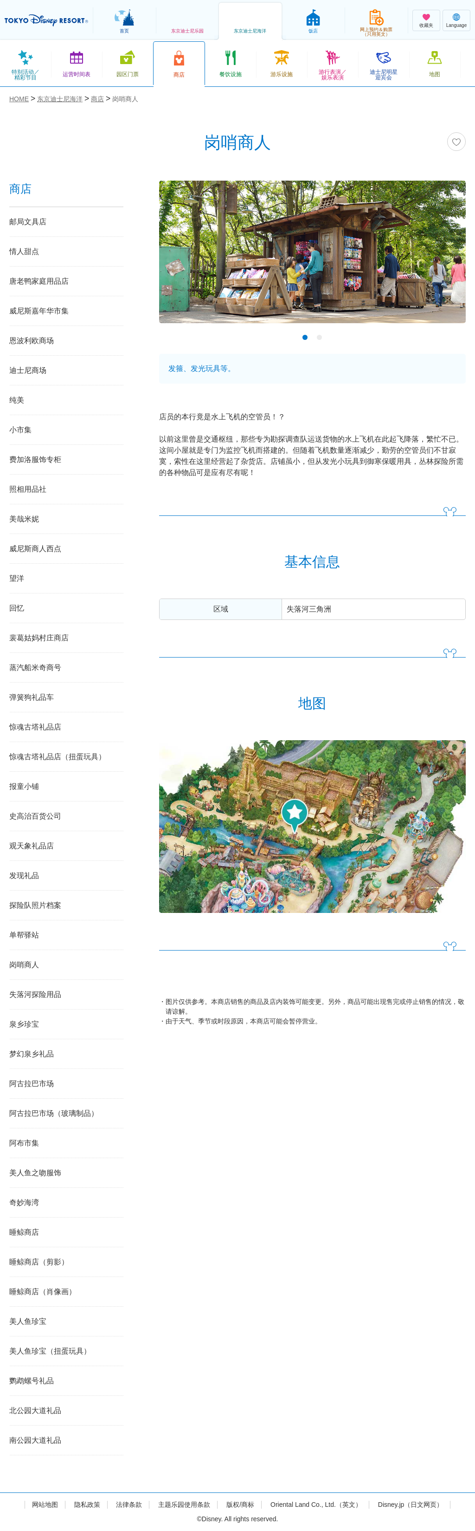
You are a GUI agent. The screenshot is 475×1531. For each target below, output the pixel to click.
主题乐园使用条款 (184, 1504)
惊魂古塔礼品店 (35, 727)
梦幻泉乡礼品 (31, 1054)
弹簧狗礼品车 (31, 697)
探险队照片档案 (35, 905)
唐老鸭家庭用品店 (39, 281)
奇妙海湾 (24, 1202)
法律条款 (129, 1504)
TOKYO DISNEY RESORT (46, 20)
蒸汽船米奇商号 (35, 667)
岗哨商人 (24, 965)
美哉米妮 (24, 519)
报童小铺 (24, 786)
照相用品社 (27, 489)
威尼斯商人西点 (35, 549)
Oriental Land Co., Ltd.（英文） (316, 1504)
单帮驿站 (24, 935)
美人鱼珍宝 (27, 1321)
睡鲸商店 (24, 1232)
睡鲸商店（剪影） (39, 1262)
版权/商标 (240, 1504)
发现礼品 (24, 876)
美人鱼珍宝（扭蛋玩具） (50, 1351)
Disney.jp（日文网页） (410, 1504)
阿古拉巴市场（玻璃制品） (53, 1113)
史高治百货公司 (35, 816)
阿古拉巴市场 (31, 1084)
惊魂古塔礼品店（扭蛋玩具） (57, 757)
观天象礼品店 (31, 846)
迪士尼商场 (27, 370)
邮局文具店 (27, 222)
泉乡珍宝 (24, 1024)
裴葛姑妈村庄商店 (39, 638)
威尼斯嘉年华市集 (39, 311)
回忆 (16, 608)
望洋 (16, 578)
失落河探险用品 (35, 994)
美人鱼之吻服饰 (35, 1173)
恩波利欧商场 (31, 341)
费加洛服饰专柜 (35, 459)
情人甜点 (24, 251)
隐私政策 (87, 1504)
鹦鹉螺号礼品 (31, 1381)
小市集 (20, 430)
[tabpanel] (312, 258)
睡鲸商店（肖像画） (42, 1292)
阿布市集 (24, 1143)
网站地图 (45, 1504)
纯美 (16, 400)
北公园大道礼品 (35, 1410)
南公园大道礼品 (35, 1440)
